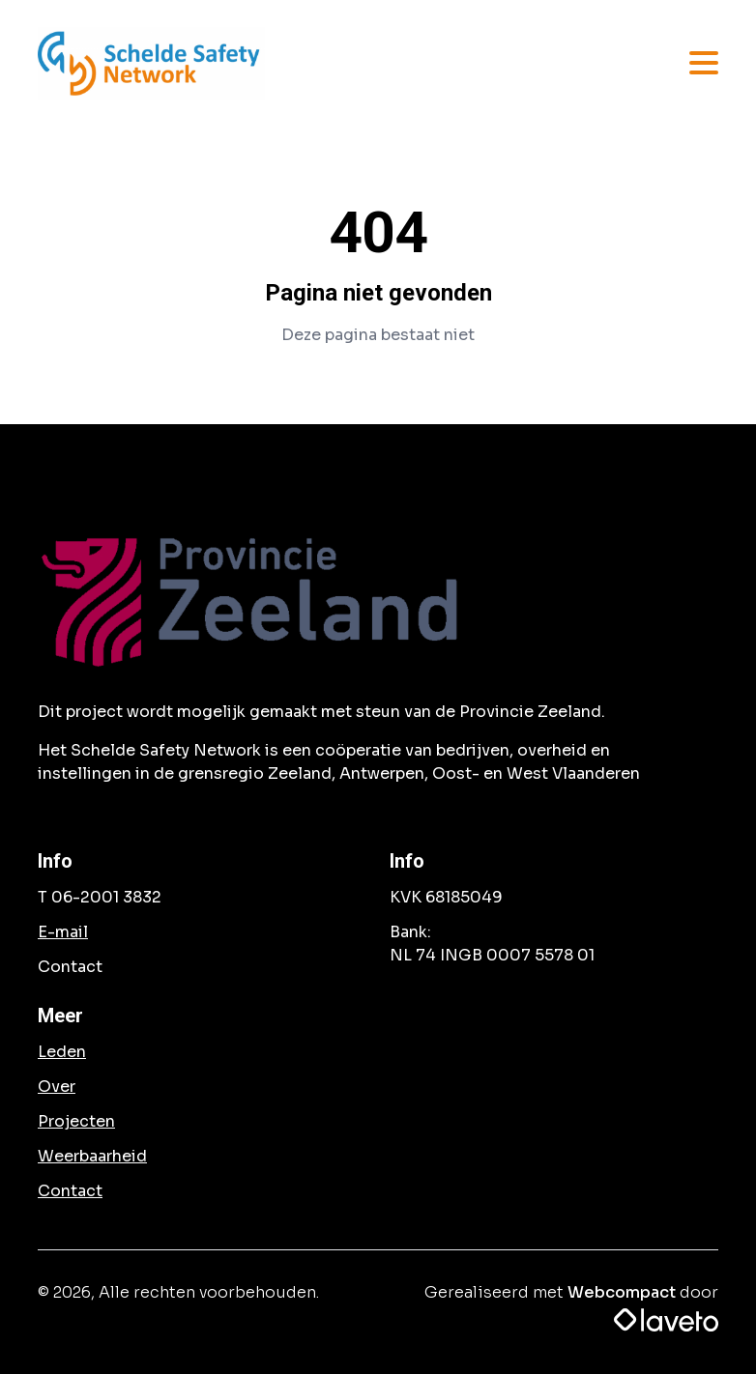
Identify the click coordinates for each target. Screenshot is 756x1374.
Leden (62, 1052)
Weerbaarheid (92, 1156)
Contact (70, 1191)
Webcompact (621, 1292)
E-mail (63, 932)
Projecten (76, 1121)
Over (56, 1086)
